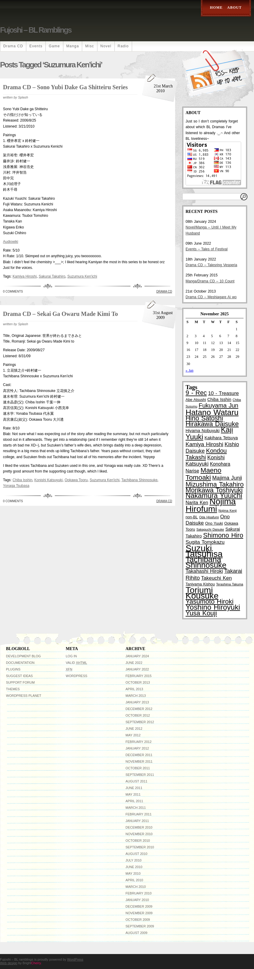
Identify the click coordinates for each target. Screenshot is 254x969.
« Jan (189, 370)
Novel (105, 46)
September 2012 (140, 722)
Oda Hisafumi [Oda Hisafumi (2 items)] (209, 517)
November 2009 (139, 913)
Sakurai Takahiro (52, 276)
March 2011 (136, 807)
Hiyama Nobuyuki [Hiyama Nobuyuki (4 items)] (203, 430)
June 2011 (134, 788)
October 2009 (138, 919)
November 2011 (139, 761)
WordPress (76, 676)
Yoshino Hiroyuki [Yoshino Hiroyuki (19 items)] (213, 607)
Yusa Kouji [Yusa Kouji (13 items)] (201, 613)
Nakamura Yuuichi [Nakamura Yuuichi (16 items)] (214, 495)
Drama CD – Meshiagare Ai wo (211, 297)
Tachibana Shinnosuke (139, 480)
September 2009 (140, 926)
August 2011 (136, 781)
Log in (71, 656)
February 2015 (139, 676)
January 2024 (137, 656)
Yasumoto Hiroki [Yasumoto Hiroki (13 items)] (209, 601)
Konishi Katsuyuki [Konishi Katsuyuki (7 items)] (205, 461)
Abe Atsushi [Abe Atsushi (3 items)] (196, 400)
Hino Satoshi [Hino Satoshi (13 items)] (204, 418)
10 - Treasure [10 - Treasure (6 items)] (223, 393)
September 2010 (140, 847)
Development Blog (23, 656)
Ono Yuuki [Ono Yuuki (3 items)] (214, 523)
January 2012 (137, 748)
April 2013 (134, 689)
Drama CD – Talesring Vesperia (211, 265)
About (234, 7)
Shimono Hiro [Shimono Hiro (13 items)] (223, 535)
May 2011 (133, 794)
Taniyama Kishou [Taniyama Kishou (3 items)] (200, 584)
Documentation (20, 662)
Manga (72, 46)
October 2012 (138, 715)
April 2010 (134, 880)
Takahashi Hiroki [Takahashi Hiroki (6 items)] (204, 571)
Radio (123, 46)
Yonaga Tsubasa (16, 486)
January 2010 (137, 900)
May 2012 (133, 735)
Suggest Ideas (19, 676)
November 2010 (139, 834)
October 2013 (138, 682)
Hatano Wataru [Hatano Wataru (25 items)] (212, 412)
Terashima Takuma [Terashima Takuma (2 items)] (229, 584)
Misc (89, 46)
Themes (13, 689)
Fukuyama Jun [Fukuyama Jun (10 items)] (218, 405)
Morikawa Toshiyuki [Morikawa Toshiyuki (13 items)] (214, 490)
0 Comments (13, 291)
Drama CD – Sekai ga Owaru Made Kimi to (60, 314)
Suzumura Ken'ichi (82, 276)
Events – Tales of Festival (207, 249)
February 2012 (139, 742)
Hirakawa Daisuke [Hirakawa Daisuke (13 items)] (212, 424)
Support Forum (20, 682)
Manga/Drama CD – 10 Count (210, 281)
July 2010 (133, 860)
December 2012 (139, 709)
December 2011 (139, 755)
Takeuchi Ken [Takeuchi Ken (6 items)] (216, 578)
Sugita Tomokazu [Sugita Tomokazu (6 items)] (205, 542)
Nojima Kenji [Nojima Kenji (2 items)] (227, 510)
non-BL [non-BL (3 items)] (192, 517)
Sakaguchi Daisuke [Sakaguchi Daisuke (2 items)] (210, 529)
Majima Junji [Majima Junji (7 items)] (227, 478)
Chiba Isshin (22, 480)
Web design (8, 963)
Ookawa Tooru (76, 480)
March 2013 (136, 695)
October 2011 (138, 768)
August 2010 (136, 854)
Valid (76, 662)
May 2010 (133, 873)
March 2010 (136, 886)
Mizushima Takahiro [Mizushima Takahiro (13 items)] (215, 484)
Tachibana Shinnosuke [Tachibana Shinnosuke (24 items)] (206, 562)
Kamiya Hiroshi (25, 276)
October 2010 (138, 840)
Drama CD (13, 46)
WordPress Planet (23, 695)
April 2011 (134, 801)
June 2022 (134, 662)
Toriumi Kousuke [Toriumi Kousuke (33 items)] (202, 592)
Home (216, 7)
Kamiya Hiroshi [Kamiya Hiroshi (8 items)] (204, 444)
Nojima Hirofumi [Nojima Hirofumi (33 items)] (211, 505)
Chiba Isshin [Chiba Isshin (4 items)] (219, 399)
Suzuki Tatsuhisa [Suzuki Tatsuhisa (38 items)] (204, 551)
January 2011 (137, 821)
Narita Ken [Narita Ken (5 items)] (197, 502)
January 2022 (137, 669)
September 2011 (140, 774)
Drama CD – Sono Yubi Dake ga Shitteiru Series (65, 87)
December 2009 (139, 906)
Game (54, 46)
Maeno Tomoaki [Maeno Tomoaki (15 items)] (203, 473)
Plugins (13, 669)
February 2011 (139, 814)
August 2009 (136, 933)
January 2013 (137, 702)
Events (35, 46)
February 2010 (139, 893)
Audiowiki (10, 242)
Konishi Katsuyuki (48, 480)
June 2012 (134, 728)
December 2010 (139, 827)
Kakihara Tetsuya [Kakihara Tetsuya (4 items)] (221, 437)
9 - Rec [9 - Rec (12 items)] (196, 392)
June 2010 (134, 867)
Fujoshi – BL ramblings (35, 29)
